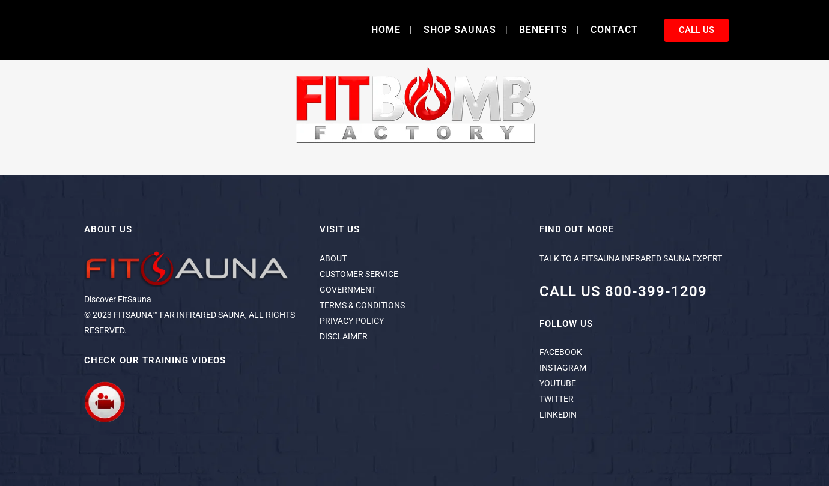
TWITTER (556, 399)
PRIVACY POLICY (352, 321)
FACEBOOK (560, 352)
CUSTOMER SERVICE (359, 274)
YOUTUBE (557, 383)
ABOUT (333, 258)
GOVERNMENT (348, 289)
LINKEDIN (558, 414)
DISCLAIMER (344, 336)
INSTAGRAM (562, 367)
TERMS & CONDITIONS (362, 305)
